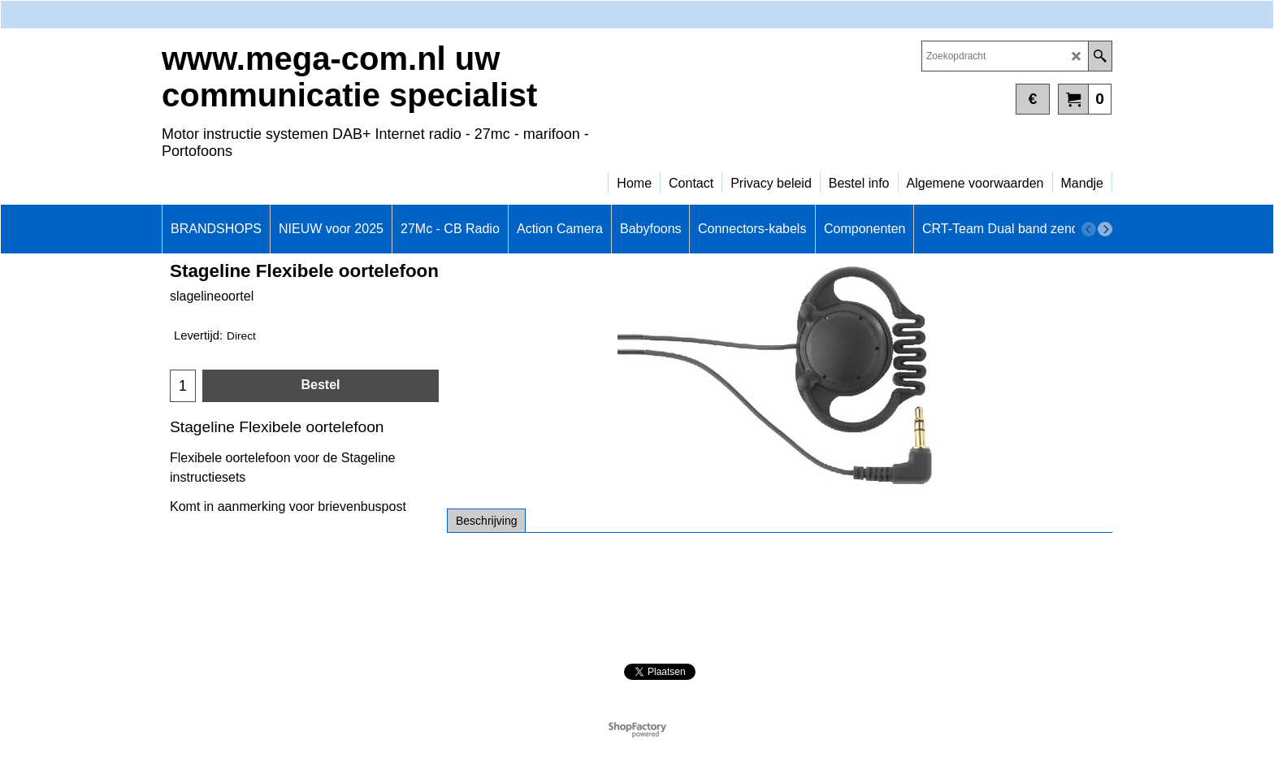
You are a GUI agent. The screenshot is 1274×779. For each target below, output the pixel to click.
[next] (1105, 229)
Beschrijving (486, 520)
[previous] (1088, 229)
